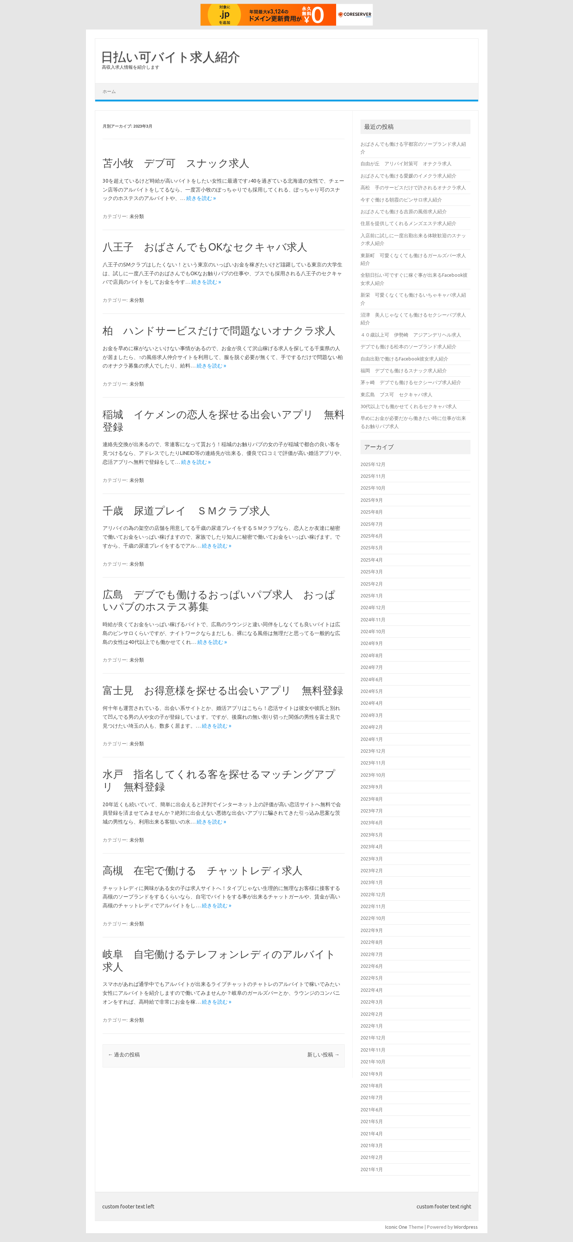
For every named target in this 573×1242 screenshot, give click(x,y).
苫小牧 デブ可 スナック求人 (176, 163)
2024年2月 (371, 726)
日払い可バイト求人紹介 (170, 56)
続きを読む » (201, 198)
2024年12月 (373, 607)
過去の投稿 (124, 1055)
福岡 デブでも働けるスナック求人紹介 (403, 370)
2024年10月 (373, 631)
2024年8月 (371, 655)
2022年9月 (371, 930)
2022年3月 (371, 1001)
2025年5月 (371, 547)
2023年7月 (371, 810)
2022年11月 (373, 906)
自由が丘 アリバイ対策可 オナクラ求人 (406, 163)
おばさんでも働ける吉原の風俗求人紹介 (403, 211)
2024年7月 (371, 667)
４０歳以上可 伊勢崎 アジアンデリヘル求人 (410, 334)
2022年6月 (371, 966)
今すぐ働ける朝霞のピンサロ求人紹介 (401, 199)
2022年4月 (371, 990)
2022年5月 (371, 977)
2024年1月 (371, 739)
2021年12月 (373, 1037)
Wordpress (466, 1226)
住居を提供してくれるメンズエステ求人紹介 (408, 223)
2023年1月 (371, 882)
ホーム (109, 91)
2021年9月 (371, 1073)
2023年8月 (371, 798)
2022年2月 (371, 1014)
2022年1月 (371, 1025)
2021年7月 (371, 1097)
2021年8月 (371, 1085)
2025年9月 (371, 500)
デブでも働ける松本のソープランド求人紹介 (408, 346)
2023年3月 (371, 858)
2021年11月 (373, 1049)
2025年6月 (371, 535)
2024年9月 (371, 643)
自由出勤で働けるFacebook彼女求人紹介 (404, 358)
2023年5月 (371, 834)
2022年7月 (371, 954)
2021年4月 (371, 1133)
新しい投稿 (323, 1055)
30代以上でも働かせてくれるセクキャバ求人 (408, 406)
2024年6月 (371, 679)
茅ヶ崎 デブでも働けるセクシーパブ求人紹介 (410, 382)
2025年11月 (373, 476)
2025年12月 (373, 464)
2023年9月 (371, 786)
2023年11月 (373, 762)
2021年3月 (371, 1145)
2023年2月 (371, 870)
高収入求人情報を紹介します (130, 67)
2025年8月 (371, 511)
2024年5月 (371, 691)
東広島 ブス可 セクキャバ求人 (396, 394)
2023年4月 (371, 846)
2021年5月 (371, 1121)
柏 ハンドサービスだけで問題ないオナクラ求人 (219, 330)
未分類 (137, 216)
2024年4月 (371, 702)
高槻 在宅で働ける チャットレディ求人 (203, 870)
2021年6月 (371, 1109)
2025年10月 (373, 487)
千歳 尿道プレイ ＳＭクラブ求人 (186, 510)
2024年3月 (371, 715)
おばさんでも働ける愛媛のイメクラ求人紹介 (408, 175)
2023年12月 (373, 750)
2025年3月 (371, 571)
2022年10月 (373, 918)
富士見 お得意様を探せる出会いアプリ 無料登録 (223, 690)
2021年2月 (371, 1157)
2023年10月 (373, 774)
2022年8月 (371, 942)
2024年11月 (373, 619)
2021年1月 (371, 1169)
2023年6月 (371, 822)
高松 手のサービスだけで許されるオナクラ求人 (413, 187)
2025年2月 (371, 583)
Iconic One (396, 1226)
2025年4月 (371, 559)
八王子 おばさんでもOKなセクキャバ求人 (205, 246)
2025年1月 (371, 595)
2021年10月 (373, 1061)
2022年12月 (373, 894)
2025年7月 (371, 524)
